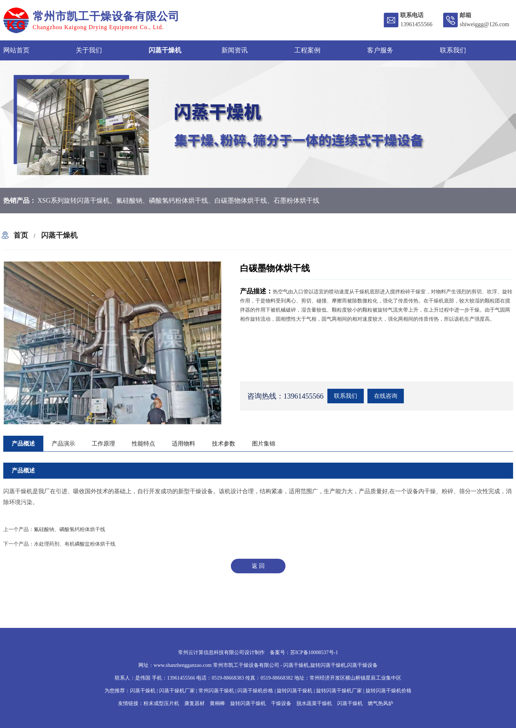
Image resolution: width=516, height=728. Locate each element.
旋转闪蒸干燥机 (248, 703)
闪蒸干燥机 (165, 50)
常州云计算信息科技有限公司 (211, 652)
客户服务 (380, 50)
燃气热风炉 (380, 703)
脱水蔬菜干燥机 (314, 703)
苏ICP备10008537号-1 (314, 652)
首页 (20, 235)
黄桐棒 (217, 703)
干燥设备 (281, 703)
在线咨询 (385, 396)
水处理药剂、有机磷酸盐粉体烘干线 (74, 544)
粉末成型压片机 (161, 703)
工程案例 (307, 50)
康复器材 (194, 703)
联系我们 (453, 50)
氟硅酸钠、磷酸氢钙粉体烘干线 (69, 529)
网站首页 (16, 50)
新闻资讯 (234, 50)
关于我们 (89, 50)
